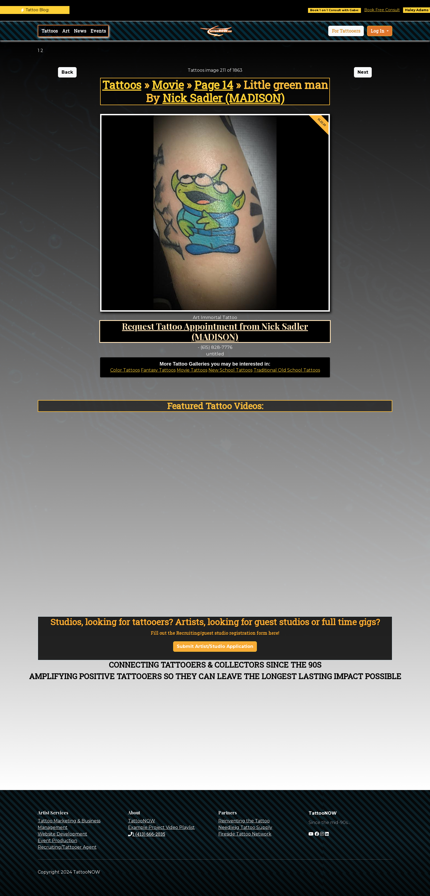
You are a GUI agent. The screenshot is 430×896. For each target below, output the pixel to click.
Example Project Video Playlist (161, 827)
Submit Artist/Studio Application (215, 646)
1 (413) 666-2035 (146, 834)
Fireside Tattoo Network (244, 834)
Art (65, 31)
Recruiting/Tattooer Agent (67, 847)
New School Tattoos (230, 370)
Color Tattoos (125, 370)
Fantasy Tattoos (158, 370)
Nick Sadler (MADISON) (223, 98)
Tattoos (50, 31)
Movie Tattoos (192, 370)
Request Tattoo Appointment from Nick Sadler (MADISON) (215, 331)
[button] (346, 31)
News (80, 31)
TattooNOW (141, 820)
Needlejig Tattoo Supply (245, 827)
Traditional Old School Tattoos (287, 370)
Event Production (57, 840)
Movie (168, 84)
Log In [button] (378, 31)
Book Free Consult (387, 9)
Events (98, 31)
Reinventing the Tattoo (244, 820)
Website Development (62, 834)
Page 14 (213, 84)
